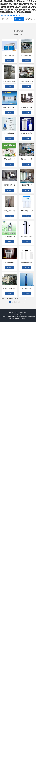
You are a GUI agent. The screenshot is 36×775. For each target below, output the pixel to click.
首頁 (3, 19)
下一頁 (25, 302)
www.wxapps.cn (12, 316)
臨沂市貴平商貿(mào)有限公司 (10, 15)
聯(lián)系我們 (28, 19)
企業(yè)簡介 (9, 19)
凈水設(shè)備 (20, 316)
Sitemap (26, 318)
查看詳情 (9, 60)
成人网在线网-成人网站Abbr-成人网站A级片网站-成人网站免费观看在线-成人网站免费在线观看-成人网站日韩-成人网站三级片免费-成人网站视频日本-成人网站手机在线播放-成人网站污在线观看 (18, 6)
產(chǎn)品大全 (19, 19)
